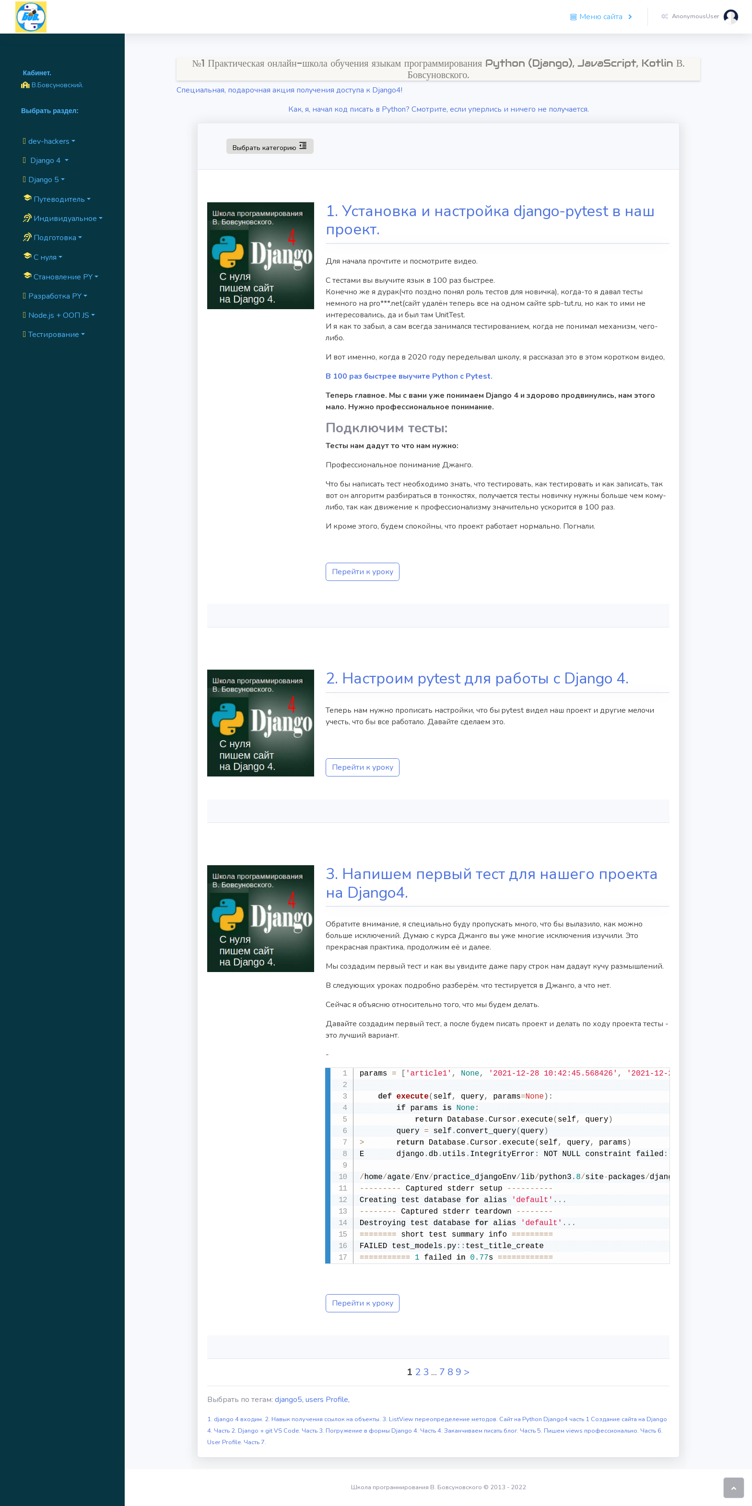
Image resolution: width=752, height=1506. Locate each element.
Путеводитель (54, 199)
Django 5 (41, 179)
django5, (290, 1399)
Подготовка (49, 237)
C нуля (40, 257)
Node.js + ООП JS (56, 315)
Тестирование (51, 334)
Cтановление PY (58, 276)
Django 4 (43, 160)
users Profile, (328, 1399)
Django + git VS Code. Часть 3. (282, 1430)
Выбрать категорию (269, 145)
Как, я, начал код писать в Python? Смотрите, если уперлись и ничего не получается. (438, 109)
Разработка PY (52, 296)
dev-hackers (46, 141)
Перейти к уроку (362, 572)
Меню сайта (597, 17)
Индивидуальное (60, 218)
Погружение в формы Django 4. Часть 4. (385, 1430)
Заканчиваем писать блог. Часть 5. (494, 1430)
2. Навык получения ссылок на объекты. (323, 1419)
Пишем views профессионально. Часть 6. (603, 1430)
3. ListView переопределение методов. (440, 1419)
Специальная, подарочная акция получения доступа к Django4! (289, 90)
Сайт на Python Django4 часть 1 (545, 1419)
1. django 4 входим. (236, 1419)
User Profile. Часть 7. (236, 1442)
